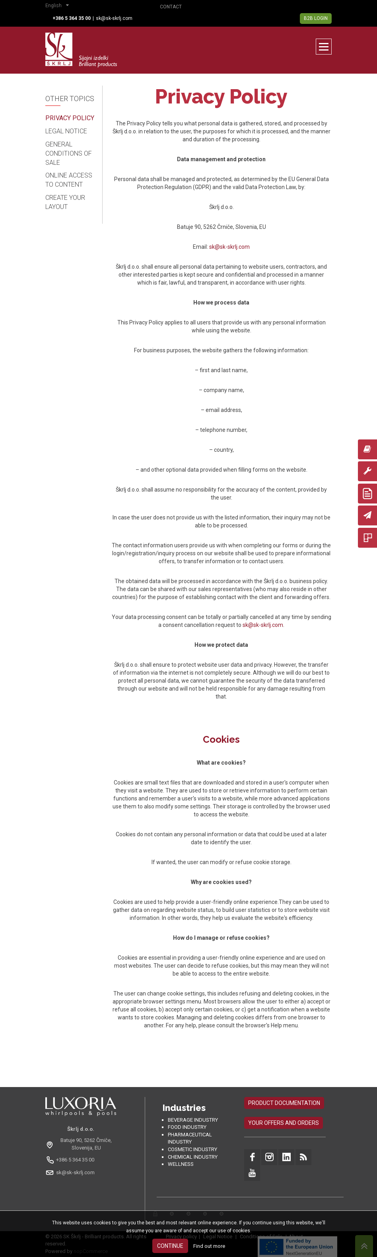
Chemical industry (193, 1157)
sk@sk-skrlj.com (114, 18)
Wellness (181, 1164)
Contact (171, 7)
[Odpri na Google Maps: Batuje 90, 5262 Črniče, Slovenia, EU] (80, 1144)
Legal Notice (66, 131)
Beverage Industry (193, 1120)
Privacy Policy (69, 118)
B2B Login (316, 18)
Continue (170, 1246)
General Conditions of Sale (68, 153)
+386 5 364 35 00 (75, 1160)
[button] (59, 6)
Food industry (187, 1127)
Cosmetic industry (192, 1149)
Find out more (209, 1246)
